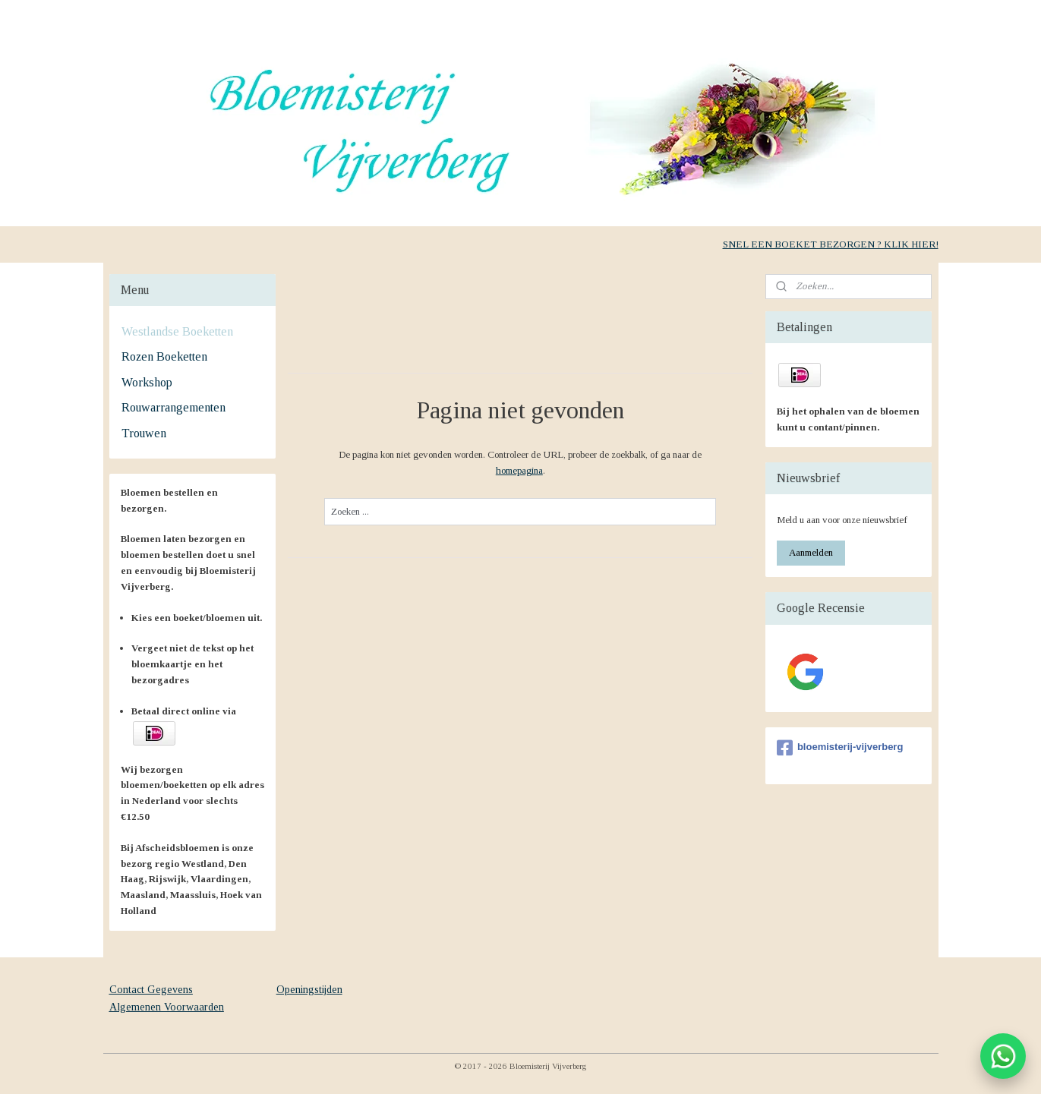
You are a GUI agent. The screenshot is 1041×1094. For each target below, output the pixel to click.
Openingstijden (309, 989)
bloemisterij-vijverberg (840, 748)
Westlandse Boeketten (177, 331)
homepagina (519, 470)
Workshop (146, 382)
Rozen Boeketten (164, 356)
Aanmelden (811, 552)
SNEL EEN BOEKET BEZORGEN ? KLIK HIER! (830, 244)
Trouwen (143, 433)
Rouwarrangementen (173, 407)
